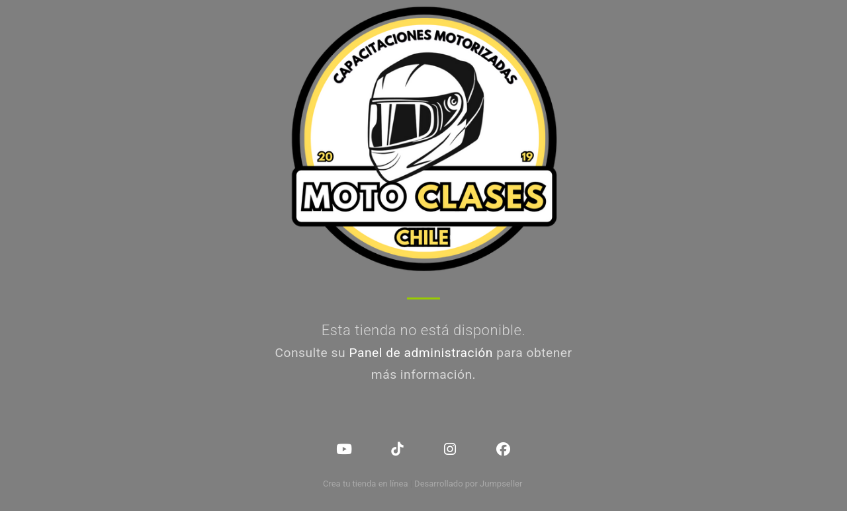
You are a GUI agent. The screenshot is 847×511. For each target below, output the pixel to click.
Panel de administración (421, 352)
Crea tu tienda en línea (366, 484)
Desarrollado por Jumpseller (468, 484)
